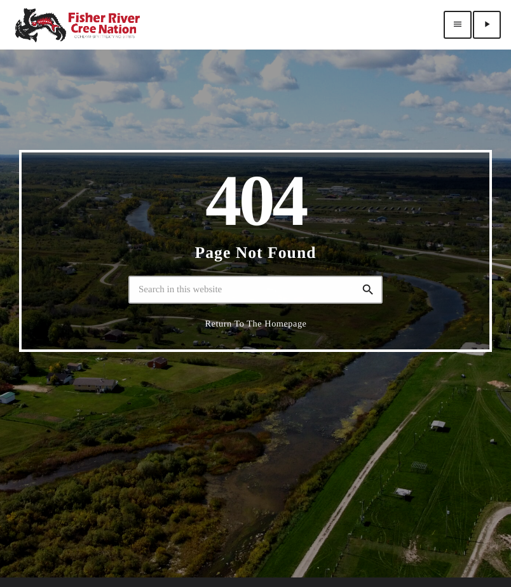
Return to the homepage (256, 344)
